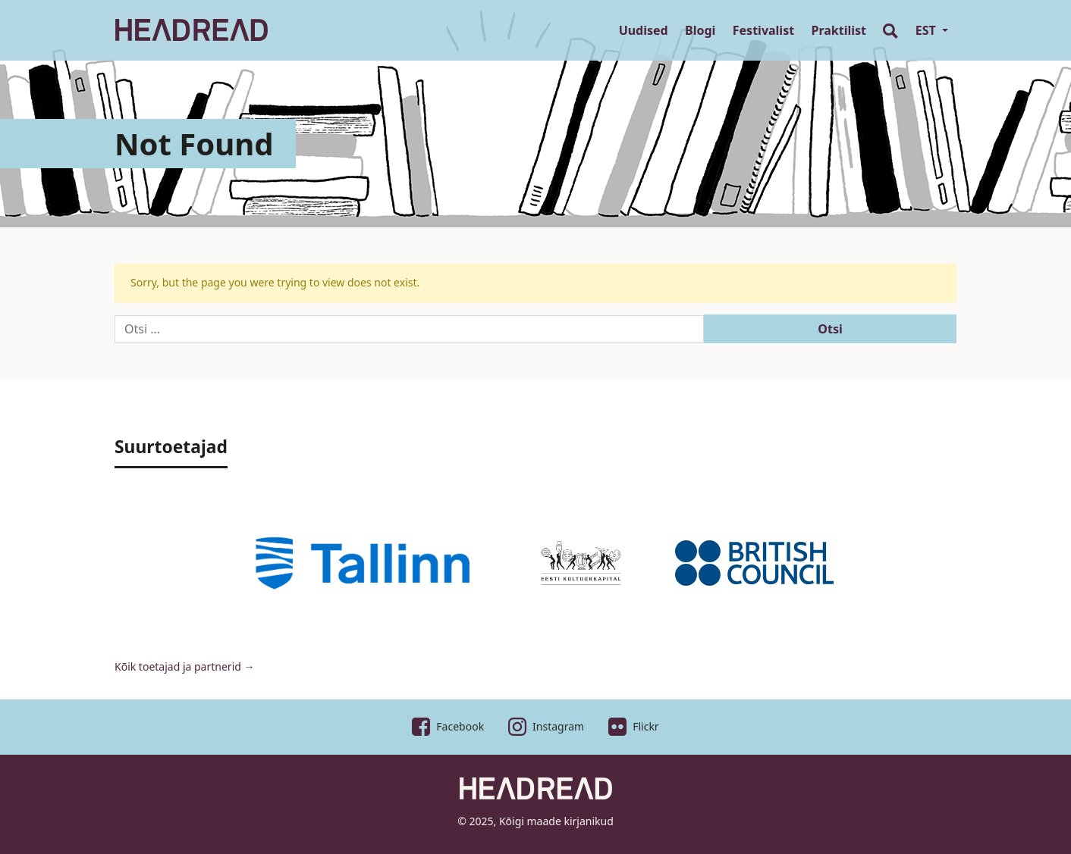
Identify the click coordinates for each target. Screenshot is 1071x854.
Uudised (643, 30)
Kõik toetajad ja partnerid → (185, 666)
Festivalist (763, 30)
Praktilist (839, 30)
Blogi (700, 30)
